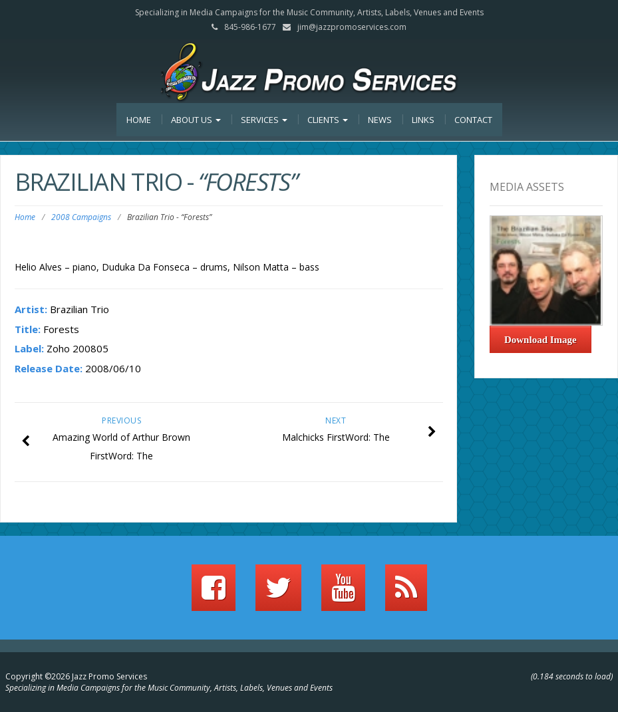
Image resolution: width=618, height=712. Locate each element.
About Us (196, 120)
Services (264, 120)
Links (423, 120)
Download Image (540, 339)
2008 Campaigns (81, 217)
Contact (473, 120)
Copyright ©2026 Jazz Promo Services (76, 676)
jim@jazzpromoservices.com (351, 27)
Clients (327, 120)
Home (138, 120)
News (380, 120)
